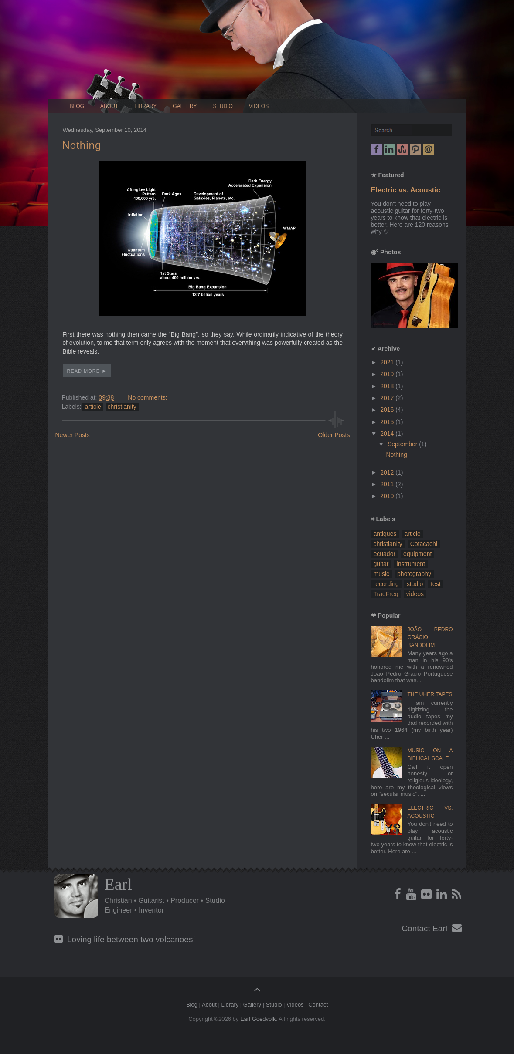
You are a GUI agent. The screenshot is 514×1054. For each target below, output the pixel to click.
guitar (381, 563)
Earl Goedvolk (258, 1019)
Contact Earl (431, 928)
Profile (76, 896)
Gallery (185, 106)
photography (414, 573)
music (382, 573)
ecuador (385, 553)
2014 (387, 433)
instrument (411, 563)
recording (386, 583)
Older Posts (334, 434)
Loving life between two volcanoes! (124, 939)
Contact (318, 1004)
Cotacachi (423, 543)
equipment (417, 553)
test (436, 583)
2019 (387, 373)
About (109, 106)
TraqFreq (386, 593)
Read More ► (87, 371)
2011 (387, 484)
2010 (387, 495)
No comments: (147, 397)
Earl (118, 884)
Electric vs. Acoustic (405, 190)
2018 (387, 386)
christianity (122, 406)
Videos (259, 106)
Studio (223, 106)
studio (415, 583)
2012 (387, 472)
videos (415, 593)
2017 (387, 397)
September (403, 444)
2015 (387, 421)
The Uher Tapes (430, 694)
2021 (387, 362)
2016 (387, 409)
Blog (77, 106)
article (93, 406)
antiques (385, 533)
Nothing (82, 145)
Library (145, 106)
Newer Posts (72, 434)
